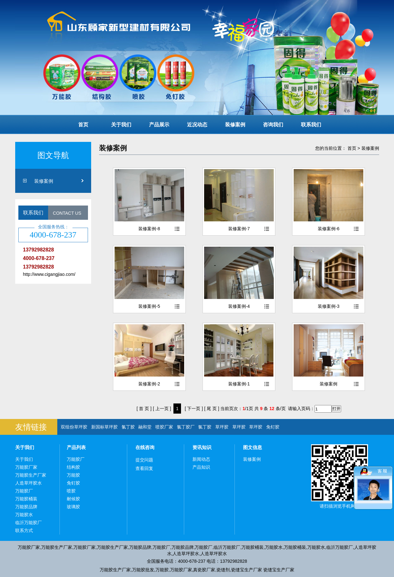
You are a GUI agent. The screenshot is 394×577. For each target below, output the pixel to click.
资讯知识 (201, 447)
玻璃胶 (73, 506)
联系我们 (311, 124)
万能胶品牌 (26, 506)
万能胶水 (24, 514)
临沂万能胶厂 (28, 522)
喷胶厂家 (164, 426)
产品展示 (159, 124)
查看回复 (144, 468)
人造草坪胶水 (28, 482)
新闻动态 (201, 459)
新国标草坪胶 (104, 426)
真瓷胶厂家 (204, 569)
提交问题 (144, 459)
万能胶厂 (24, 490)
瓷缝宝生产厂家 (246, 569)
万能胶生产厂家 (30, 475)
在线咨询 (144, 447)
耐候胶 (73, 498)
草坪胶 (221, 426)
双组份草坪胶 (74, 426)
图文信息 (252, 447)
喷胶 (71, 490)
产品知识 (201, 467)
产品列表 (76, 447)
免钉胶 (272, 426)
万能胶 (73, 475)
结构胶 (73, 467)
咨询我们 (273, 124)
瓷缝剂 (223, 569)
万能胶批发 (143, 569)
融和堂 (145, 426)
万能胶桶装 (26, 498)
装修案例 (235, 124)
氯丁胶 (128, 426)
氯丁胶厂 (186, 426)
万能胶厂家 (26, 467)
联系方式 (24, 530)
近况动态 (197, 124)
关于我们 (121, 124)
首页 (83, 124)
